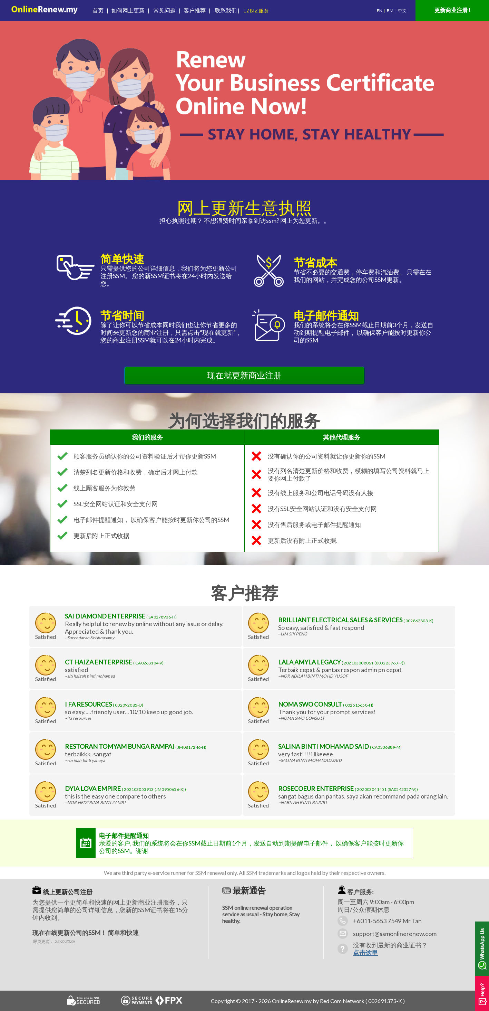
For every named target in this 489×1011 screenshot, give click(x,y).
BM (390, 10)
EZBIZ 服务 (257, 10)
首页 (99, 10)
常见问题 (164, 10)
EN (379, 10)
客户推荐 (194, 10)
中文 (402, 10)
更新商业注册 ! (452, 10)
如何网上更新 (128, 10)
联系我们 (224, 10)
